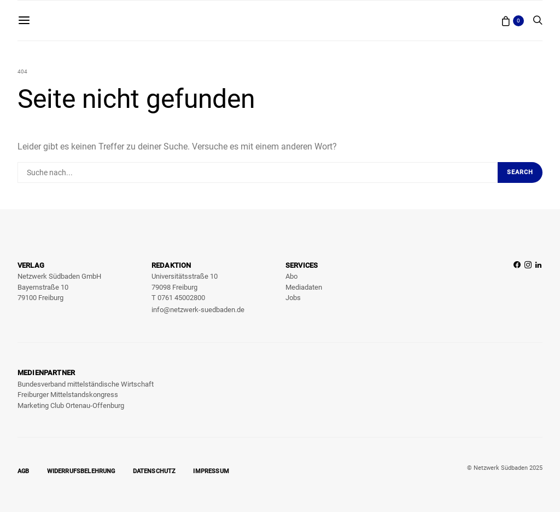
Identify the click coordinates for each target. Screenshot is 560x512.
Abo (291, 276)
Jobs (293, 298)
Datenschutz (154, 471)
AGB (24, 471)
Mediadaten (303, 287)
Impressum (211, 471)
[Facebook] (517, 288)
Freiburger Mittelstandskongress (68, 394)
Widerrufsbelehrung (81, 471)
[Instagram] (528, 288)
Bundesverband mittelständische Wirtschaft (86, 384)
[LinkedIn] (538, 288)
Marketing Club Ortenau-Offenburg (71, 405)
